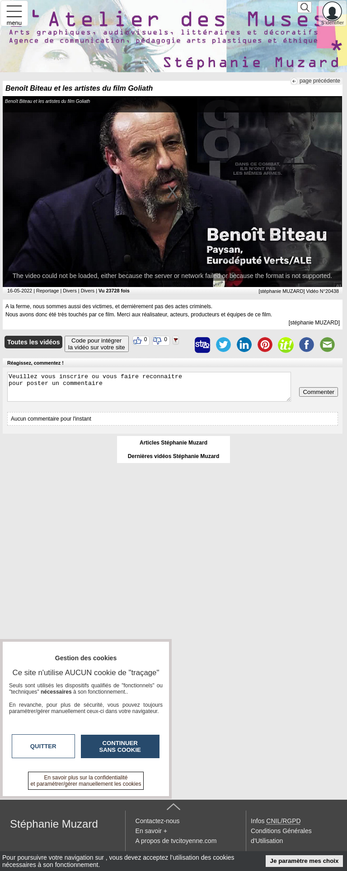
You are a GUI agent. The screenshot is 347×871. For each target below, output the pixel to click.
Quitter (43, 746)
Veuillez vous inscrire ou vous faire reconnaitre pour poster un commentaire (149, 387)
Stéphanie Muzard (54, 824)
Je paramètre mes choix (304, 860)
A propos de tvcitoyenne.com (176, 840)
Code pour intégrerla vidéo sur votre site (96, 344)
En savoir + (151, 830)
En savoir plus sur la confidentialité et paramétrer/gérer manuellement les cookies (86, 780)
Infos (275, 821)
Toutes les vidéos (33, 342)
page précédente (320, 81)
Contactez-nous (158, 821)
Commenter (318, 392)
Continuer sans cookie (120, 746)
